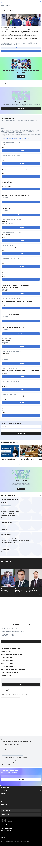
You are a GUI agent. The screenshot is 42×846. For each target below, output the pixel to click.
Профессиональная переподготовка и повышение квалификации (15, 540)
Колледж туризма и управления (8, 517)
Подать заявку (21, 433)
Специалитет (4, 527)
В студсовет (21, 641)
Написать (21, 684)
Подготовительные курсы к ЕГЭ (8, 542)
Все (40, 495)
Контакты (39, 690)
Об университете (5, 787)
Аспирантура (5, 549)
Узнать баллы (21, 108)
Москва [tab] (3, 694)
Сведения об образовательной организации (9, 832)
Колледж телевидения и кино (7, 513)
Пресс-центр (4, 804)
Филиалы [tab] (8, 694)
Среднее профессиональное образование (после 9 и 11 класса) (9, 501)
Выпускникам (4, 790)
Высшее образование (7, 522)
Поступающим (4, 801)
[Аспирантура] (21, 551)
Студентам (3, 796)
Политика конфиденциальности (7, 828)
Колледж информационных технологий (9, 509)
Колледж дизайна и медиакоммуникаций (10, 511)
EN (30, 1)
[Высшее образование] (21, 526)
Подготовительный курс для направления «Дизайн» (12, 538)
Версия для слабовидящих (6, 830)
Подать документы (21, 47)
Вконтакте (10, 772)
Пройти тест (21, 488)
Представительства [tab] (15, 694)
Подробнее (21, 76)
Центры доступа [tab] (24, 694)
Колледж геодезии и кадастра (8, 515)
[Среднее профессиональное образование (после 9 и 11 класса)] (21, 508)
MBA (2, 544)
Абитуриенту (3, 837)
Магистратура (4, 529)
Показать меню (40, 1)
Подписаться (21, 779)
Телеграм (16, 772)
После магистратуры (5, 551)
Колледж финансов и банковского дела (10, 507)
